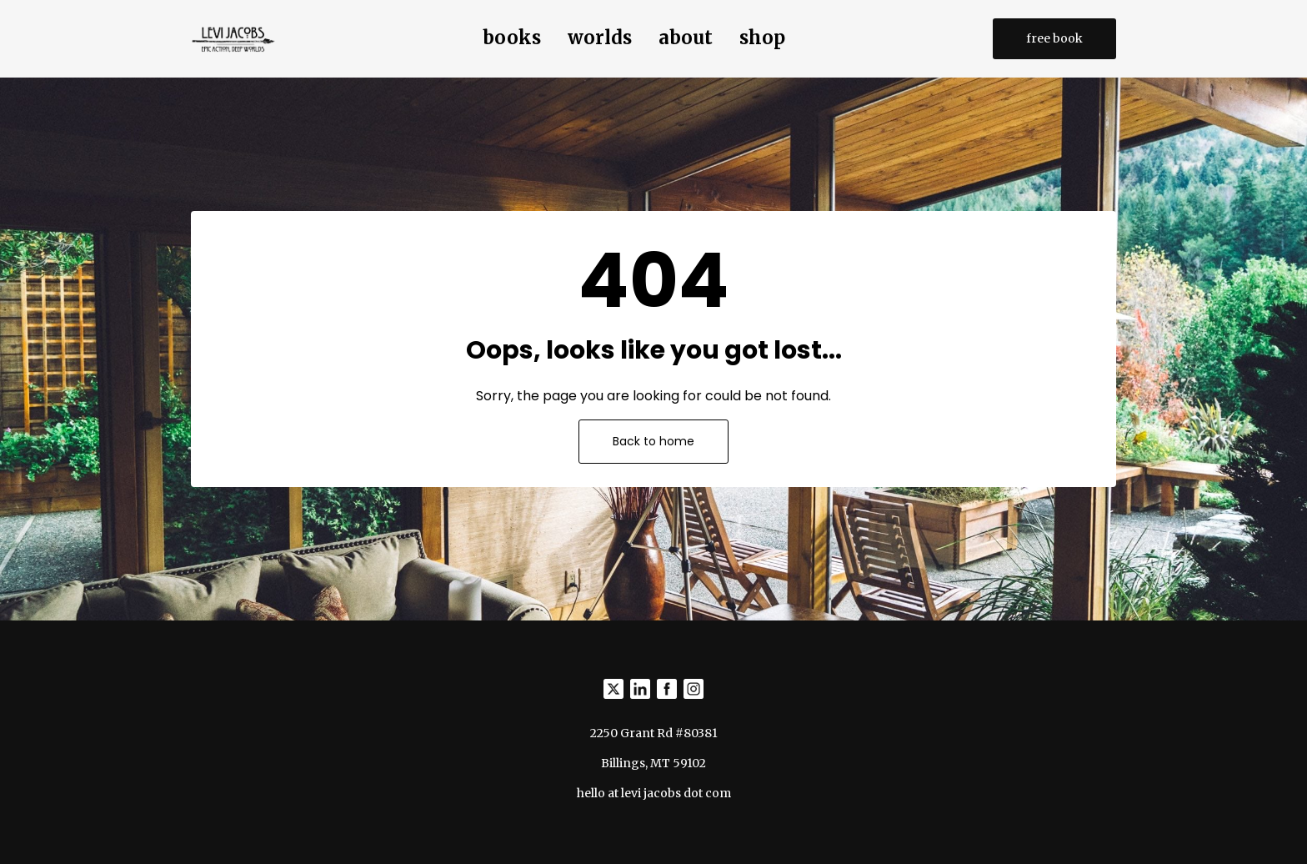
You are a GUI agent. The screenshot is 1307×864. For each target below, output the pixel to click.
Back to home (653, 441)
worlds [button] (600, 37)
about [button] (686, 37)
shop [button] (762, 37)
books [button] (512, 37)
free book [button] (1054, 38)
